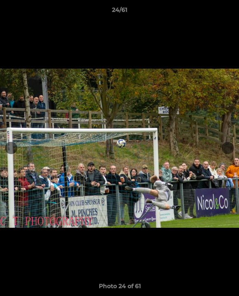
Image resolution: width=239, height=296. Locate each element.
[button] (229, 12)
